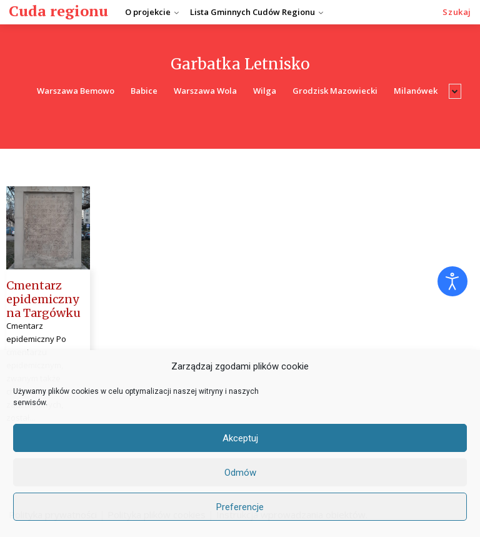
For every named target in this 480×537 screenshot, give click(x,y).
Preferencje (240, 507)
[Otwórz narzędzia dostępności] (453, 281)
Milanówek (415, 91)
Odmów (240, 472)
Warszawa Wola (205, 91)
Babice (144, 91)
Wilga (264, 91)
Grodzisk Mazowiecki (335, 91)
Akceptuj (240, 438)
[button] (456, 12)
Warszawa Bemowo (75, 91)
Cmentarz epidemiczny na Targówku (43, 298)
